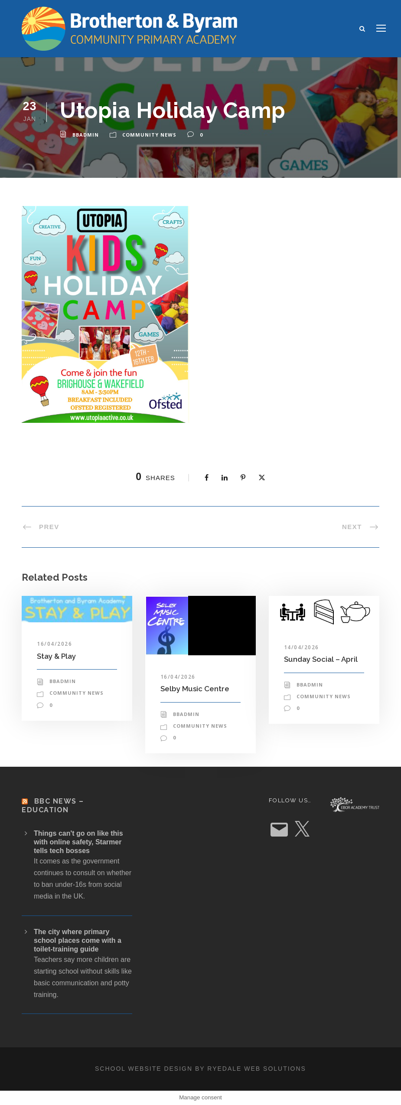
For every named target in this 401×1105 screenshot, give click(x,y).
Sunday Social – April (321, 659)
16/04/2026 (54, 643)
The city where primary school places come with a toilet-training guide (77, 940)
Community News (149, 134)
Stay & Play (56, 656)
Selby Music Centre (194, 688)
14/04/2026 (301, 647)
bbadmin (85, 134)
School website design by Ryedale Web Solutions (200, 1068)
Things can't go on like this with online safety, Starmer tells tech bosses (78, 842)
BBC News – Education (53, 805)
